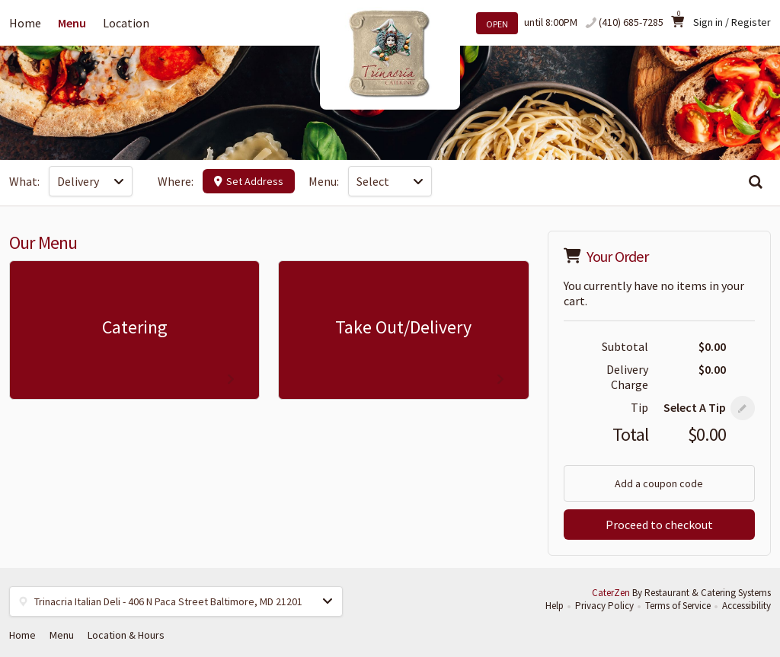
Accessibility (746, 605)
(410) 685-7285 (631, 22)
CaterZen (611, 592)
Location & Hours (126, 635)
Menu (72, 22)
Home (25, 22)
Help (554, 605)
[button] (742, 408)
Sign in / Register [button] (732, 22)
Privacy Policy (604, 605)
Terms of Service (678, 605)
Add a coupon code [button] (659, 483)
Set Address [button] (248, 181)
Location (126, 22)
